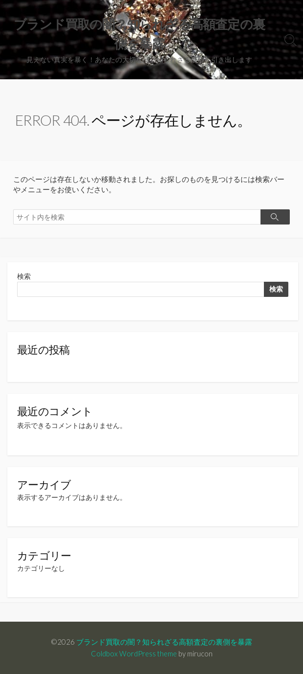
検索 (24, 276)
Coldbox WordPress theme (134, 653)
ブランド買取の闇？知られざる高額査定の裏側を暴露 (164, 641)
